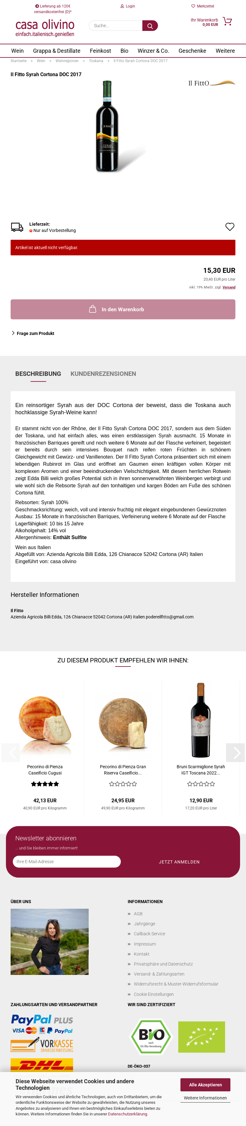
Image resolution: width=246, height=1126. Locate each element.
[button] (235, 752)
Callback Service (149, 933)
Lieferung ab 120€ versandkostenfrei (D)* (52, 8)
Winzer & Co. (153, 50)
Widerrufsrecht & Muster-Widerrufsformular (176, 983)
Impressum (145, 944)
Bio (124, 50)
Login (128, 6)
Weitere (225, 50)
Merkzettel (202, 6)
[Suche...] (150, 25)
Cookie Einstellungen (154, 994)
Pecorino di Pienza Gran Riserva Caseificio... (123, 769)
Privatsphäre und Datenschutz (163, 963)
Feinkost (100, 50)
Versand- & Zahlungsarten (159, 973)
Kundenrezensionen (103, 373)
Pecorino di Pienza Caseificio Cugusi (45, 769)
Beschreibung (38, 373)
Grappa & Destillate (57, 50)
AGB (138, 913)
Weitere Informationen (205, 1097)
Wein (17, 50)
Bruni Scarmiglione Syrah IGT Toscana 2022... (201, 769)
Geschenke (192, 50)
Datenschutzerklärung (127, 1114)
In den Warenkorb (116, 309)
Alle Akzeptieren (205, 1084)
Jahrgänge (144, 923)
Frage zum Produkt (35, 333)
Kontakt (142, 953)
